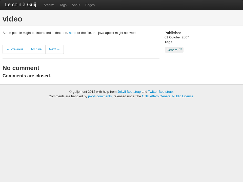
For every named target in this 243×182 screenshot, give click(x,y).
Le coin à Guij (20, 4)
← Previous (14, 49)
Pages (90, 5)
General (174, 50)
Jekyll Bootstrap (129, 92)
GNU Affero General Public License (168, 96)
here (72, 33)
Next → (54, 49)
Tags (63, 5)
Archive (49, 5)
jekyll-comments (100, 96)
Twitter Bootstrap (160, 92)
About (76, 5)
